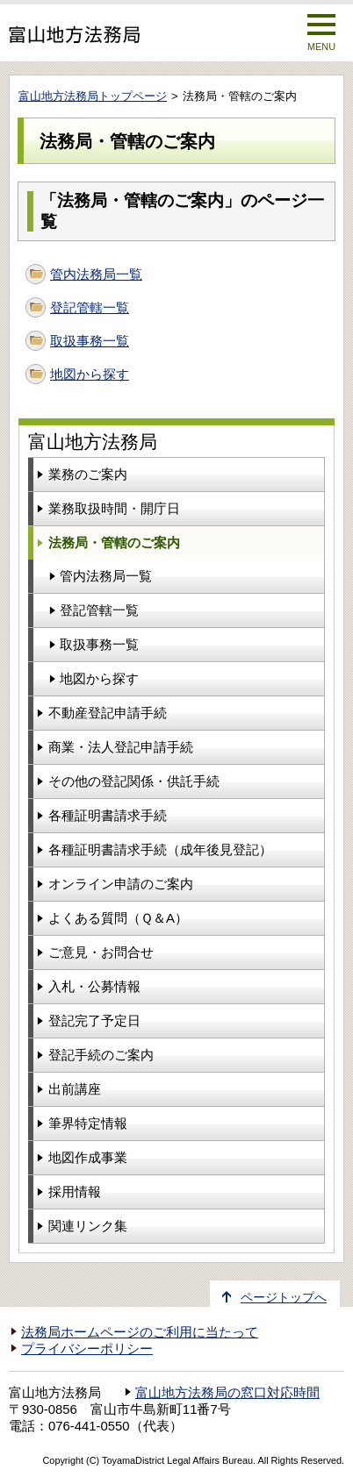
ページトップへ (284, 1297)
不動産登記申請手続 (107, 712)
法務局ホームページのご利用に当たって (139, 1332)
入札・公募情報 (94, 986)
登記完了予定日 (94, 1020)
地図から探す (89, 374)
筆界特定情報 (87, 1123)
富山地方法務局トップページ (92, 96)
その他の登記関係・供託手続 (134, 781)
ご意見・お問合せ (101, 952)
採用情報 (74, 1191)
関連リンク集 (87, 1225)
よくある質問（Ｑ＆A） (118, 917)
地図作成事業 (87, 1157)
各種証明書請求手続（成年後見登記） (160, 849)
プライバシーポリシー (87, 1349)
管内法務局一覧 (96, 274)
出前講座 (74, 1088)
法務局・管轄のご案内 (114, 542)
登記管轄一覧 (89, 307)
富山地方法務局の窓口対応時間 (227, 1393)
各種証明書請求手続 (107, 815)
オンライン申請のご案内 (120, 883)
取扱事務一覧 (89, 340)
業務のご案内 (87, 474)
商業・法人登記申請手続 (120, 746)
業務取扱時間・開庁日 (114, 508)
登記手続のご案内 (101, 1054)
